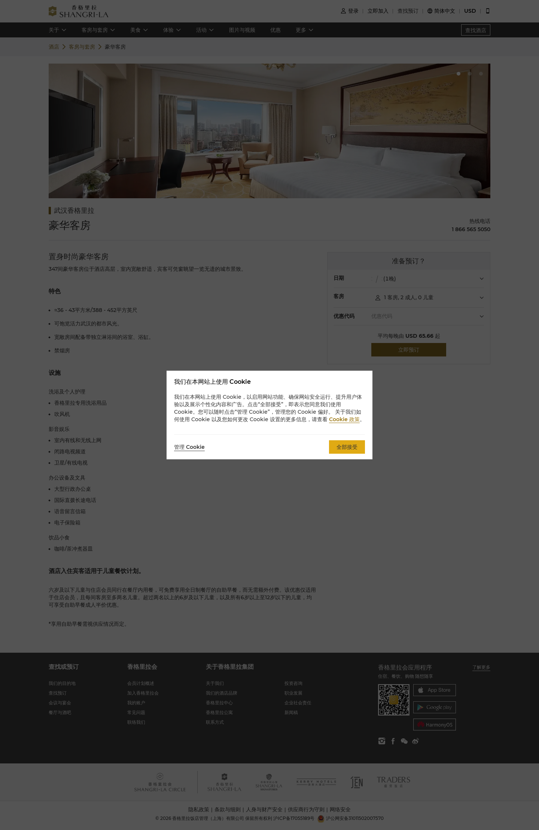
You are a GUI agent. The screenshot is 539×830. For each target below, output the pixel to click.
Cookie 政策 (344, 419)
